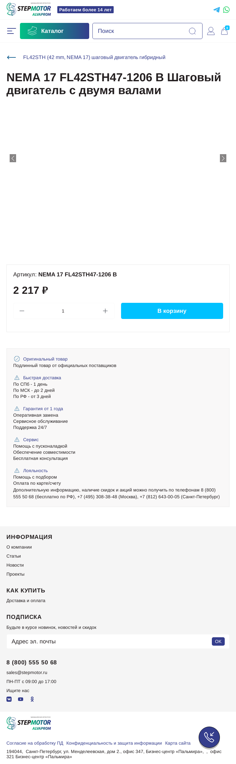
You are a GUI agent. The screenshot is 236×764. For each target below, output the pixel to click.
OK (218, 641)
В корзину (171, 311)
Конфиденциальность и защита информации (114, 743)
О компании (19, 547)
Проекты (15, 574)
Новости (15, 565)
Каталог (45, 31)
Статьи (13, 556)
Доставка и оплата (25, 600)
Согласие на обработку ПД (34, 743)
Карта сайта (178, 743)
